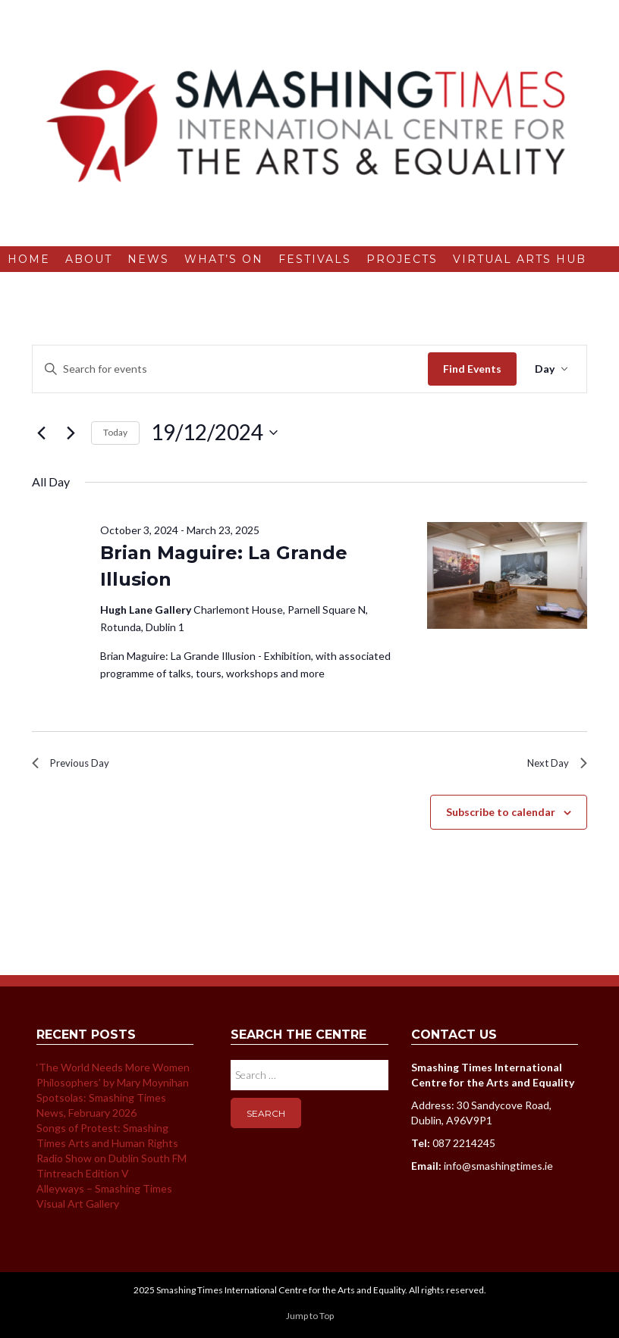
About (88, 259)
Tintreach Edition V (82, 1178)
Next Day (553, 765)
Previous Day (75, 765)
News (148, 259)
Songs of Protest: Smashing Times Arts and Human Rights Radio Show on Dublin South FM (111, 1148)
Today (115, 432)
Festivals (314, 259)
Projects (402, 259)
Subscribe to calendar (500, 817)
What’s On (223, 259)
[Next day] (70, 433)
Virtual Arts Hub (519, 259)
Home (29, 259)
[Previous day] (41, 433)
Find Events (472, 368)
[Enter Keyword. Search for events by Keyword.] (230, 369)
